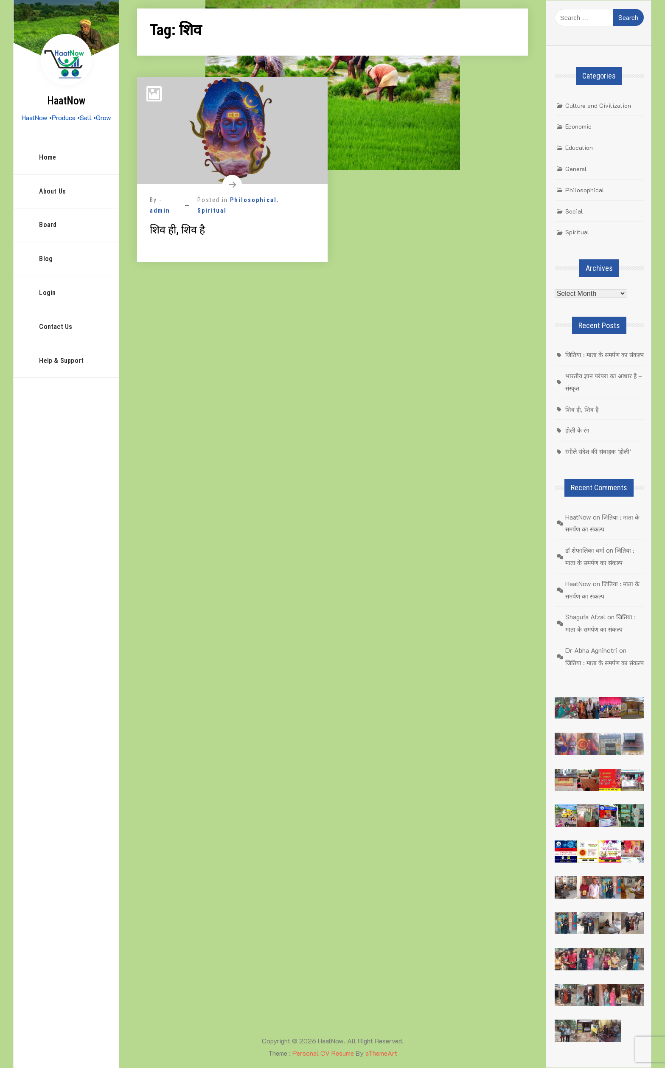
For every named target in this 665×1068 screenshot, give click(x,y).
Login (47, 293)
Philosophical (253, 200)
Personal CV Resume (323, 1052)
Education (579, 147)
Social (574, 211)
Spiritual (212, 210)
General (576, 169)
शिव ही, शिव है (177, 230)
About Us (52, 191)
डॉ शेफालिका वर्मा (584, 550)
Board (47, 225)
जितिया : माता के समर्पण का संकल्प (604, 355)
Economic (578, 126)
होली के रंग (577, 430)
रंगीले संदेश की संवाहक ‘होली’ (598, 451)
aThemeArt (381, 1052)
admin (160, 210)
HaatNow (66, 101)
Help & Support (61, 361)
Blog (46, 259)
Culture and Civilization (598, 105)
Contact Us (55, 327)
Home (47, 157)
